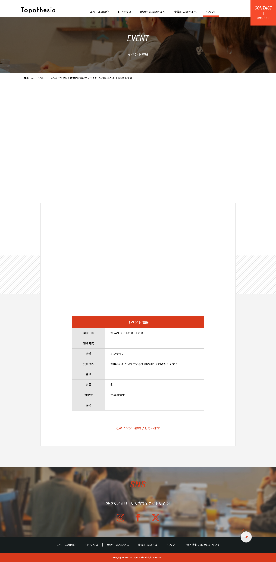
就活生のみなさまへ (152, 12)
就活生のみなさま (118, 545)
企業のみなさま (148, 545)
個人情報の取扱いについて (203, 545)
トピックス (124, 12)
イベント (211, 12)
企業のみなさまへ (185, 12)
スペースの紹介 (99, 12)
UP (245, 535)
